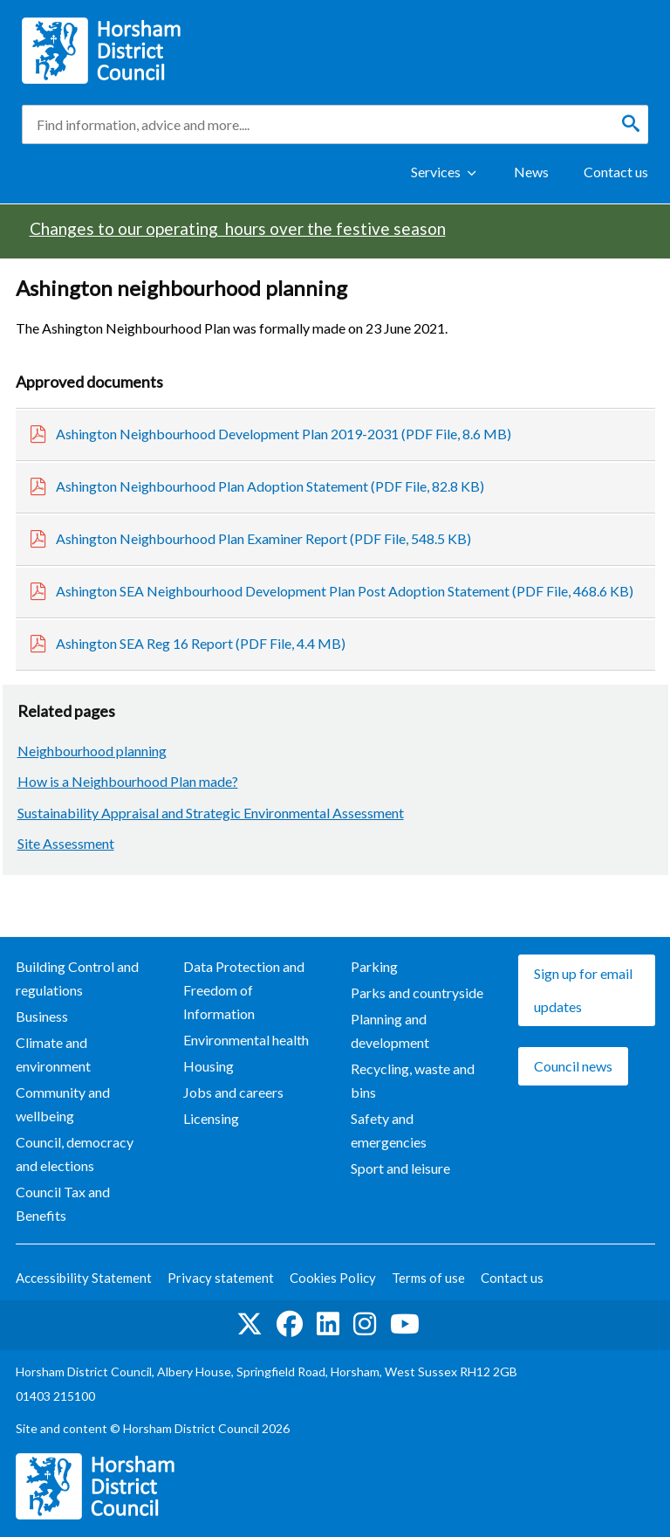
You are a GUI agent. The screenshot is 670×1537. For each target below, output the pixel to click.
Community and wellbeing (63, 1104)
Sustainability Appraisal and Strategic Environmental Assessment (210, 812)
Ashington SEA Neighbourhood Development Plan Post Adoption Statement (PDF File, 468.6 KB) (344, 590)
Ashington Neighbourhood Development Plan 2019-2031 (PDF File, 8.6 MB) (283, 433)
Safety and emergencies (389, 1130)
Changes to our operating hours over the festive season (238, 228)
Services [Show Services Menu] (436, 171)
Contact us (616, 171)
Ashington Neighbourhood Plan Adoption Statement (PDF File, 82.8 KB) (270, 486)
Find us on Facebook (290, 1324)
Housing (208, 1066)
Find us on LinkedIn (328, 1324)
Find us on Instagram (364, 1324)
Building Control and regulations (77, 978)
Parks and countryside (417, 992)
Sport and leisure (400, 1168)
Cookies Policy (333, 1277)
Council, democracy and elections (74, 1154)
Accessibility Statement (84, 1277)
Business (42, 1016)
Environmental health (246, 1039)
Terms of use (428, 1277)
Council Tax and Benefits (63, 1203)
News (531, 171)
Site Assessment (65, 843)
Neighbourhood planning (92, 750)
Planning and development (390, 1030)
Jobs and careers (233, 1092)
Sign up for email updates (583, 990)
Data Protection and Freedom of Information (243, 990)
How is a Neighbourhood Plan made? (127, 781)
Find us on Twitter (249, 1324)
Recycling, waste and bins (413, 1080)
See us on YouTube (405, 1324)
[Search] (630, 124)
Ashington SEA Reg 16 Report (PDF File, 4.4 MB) (200, 643)
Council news (573, 1066)
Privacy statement (221, 1277)
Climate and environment (53, 1054)
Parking (374, 966)
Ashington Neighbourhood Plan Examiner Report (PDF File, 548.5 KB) (263, 538)
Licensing (211, 1118)
